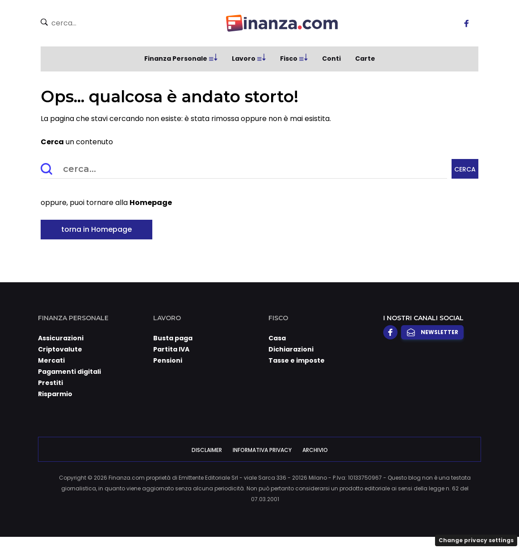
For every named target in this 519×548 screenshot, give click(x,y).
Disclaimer (207, 450)
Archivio (315, 450)
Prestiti (50, 382)
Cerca (465, 169)
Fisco (288, 58)
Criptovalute (60, 349)
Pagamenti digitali (69, 371)
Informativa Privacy (262, 450)
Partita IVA (171, 349)
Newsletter (432, 332)
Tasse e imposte (296, 360)
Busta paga (173, 338)
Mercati (51, 360)
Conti (331, 58)
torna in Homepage (96, 229)
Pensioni (167, 360)
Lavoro (243, 58)
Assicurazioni (61, 338)
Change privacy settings (476, 540)
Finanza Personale (175, 58)
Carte (365, 58)
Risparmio (55, 393)
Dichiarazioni (291, 349)
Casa (277, 338)
